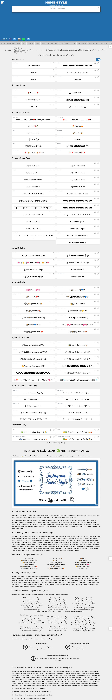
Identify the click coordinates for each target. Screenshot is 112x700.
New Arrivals (11, 44)
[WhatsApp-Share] (27, 39)
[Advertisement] (56, 24)
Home (3, 44)
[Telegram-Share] (32, 39)
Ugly (61, 44)
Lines (43, 44)
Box (24, 44)
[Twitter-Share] (16, 39)
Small (37, 44)
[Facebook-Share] (10, 39)
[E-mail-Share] (21, 39)
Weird (67, 44)
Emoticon (104, 44)
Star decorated (82, 44)
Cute (18, 44)
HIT (56, 44)
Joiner (73, 44)
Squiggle (50, 44)
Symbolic (30, 44)
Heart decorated (94, 44)
